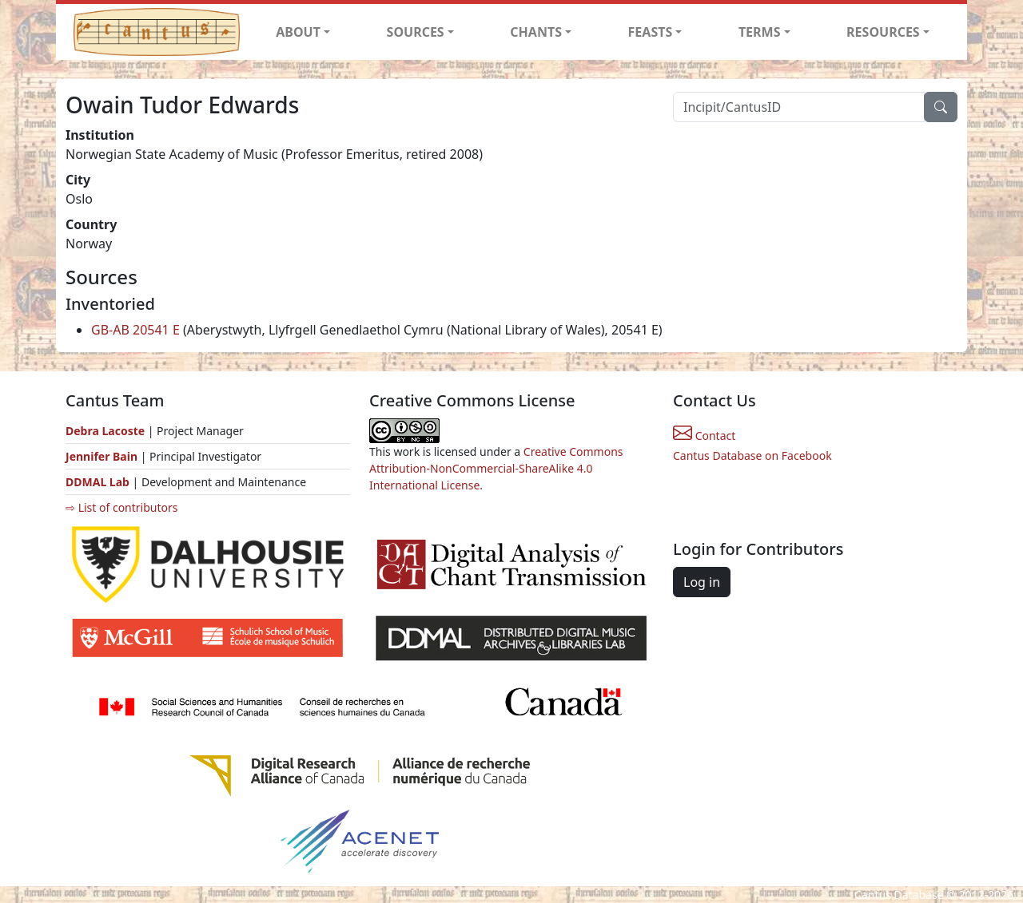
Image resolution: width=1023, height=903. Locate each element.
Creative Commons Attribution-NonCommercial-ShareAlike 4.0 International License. (496, 468)
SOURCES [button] (415, 32)
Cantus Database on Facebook (752, 455)
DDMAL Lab (97, 481)
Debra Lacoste (105, 430)
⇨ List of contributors (121, 507)
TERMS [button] (759, 32)
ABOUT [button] (298, 32)
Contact (704, 435)
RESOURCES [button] (883, 32)
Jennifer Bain (103, 456)
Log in (701, 582)
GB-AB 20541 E (135, 330)
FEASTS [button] (650, 32)
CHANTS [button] (536, 32)
